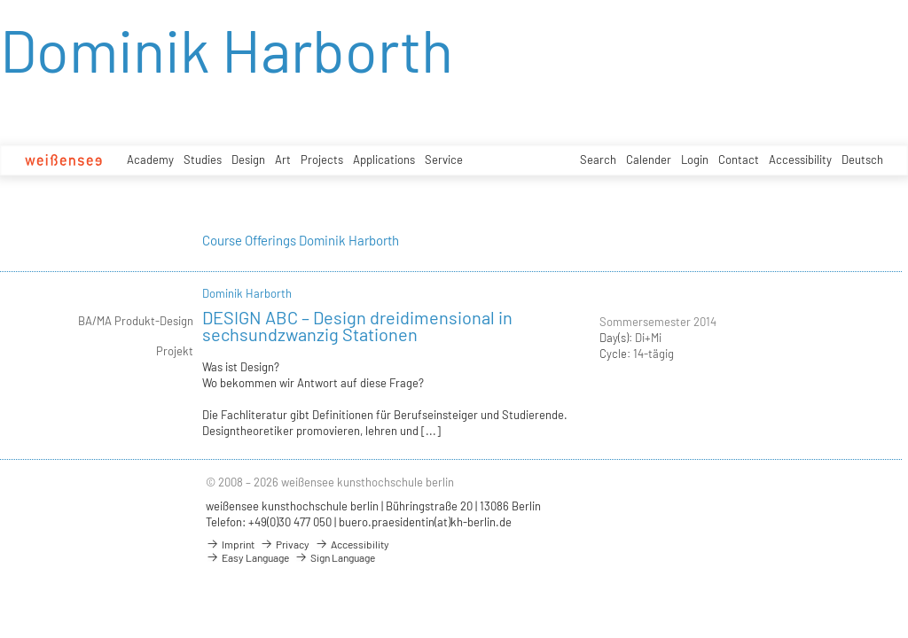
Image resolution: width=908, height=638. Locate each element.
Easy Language (247, 557)
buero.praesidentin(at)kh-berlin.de (425, 522)
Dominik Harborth (247, 293)
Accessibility (800, 159)
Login (694, 159)
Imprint (230, 544)
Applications (384, 159)
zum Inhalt (0, 0)
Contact (738, 159)
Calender (648, 159)
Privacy (284, 544)
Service (444, 159)
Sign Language (334, 557)
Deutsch (862, 159)
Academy (150, 159)
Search (598, 159)
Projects (322, 159)
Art (283, 159)
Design (248, 159)
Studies (203, 159)
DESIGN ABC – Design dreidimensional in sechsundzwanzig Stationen (357, 326)
